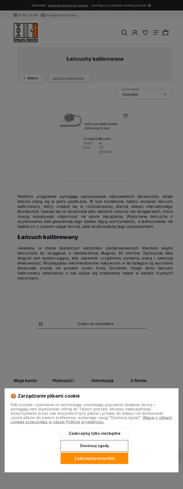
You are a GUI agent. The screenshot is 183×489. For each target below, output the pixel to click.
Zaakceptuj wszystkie (94, 458)
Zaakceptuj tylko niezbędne (95, 433)
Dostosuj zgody (94, 445)
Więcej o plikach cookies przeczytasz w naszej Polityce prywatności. (91, 419)
